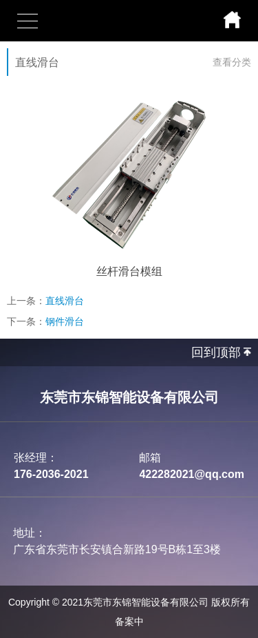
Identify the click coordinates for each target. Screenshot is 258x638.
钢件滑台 (64, 321)
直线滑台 (64, 300)
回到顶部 (216, 352)
